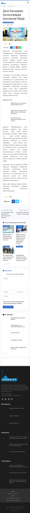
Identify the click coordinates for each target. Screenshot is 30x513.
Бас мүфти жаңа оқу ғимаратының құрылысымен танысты (18, 119)
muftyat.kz (16, 510)
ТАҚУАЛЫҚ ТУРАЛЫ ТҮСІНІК (16, 408)
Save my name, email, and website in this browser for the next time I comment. (13, 302)
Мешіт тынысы (13, 493)
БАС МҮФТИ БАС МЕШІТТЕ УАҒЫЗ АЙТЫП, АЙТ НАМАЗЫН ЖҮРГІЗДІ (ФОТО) (17, 481)
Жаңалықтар (6, 22)
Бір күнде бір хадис (13, 498)
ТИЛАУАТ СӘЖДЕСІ (14, 415)
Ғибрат (13, 496)
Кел (8, 263)
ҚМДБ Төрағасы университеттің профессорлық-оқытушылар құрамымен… (19, 112)
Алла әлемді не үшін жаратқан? (17, 451)
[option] (15, 335)
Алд (4, 263)
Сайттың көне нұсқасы (13, 500)
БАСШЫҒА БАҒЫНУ (14, 423)
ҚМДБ (12, 22)
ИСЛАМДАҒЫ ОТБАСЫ (16, 340)
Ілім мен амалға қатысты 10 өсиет (17, 472)
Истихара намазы (15, 332)
